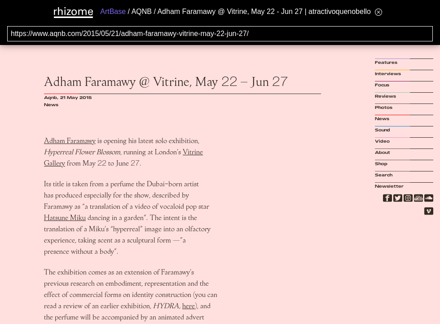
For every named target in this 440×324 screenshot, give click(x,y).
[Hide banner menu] (378, 12)
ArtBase (113, 11)
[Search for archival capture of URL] (220, 33)
